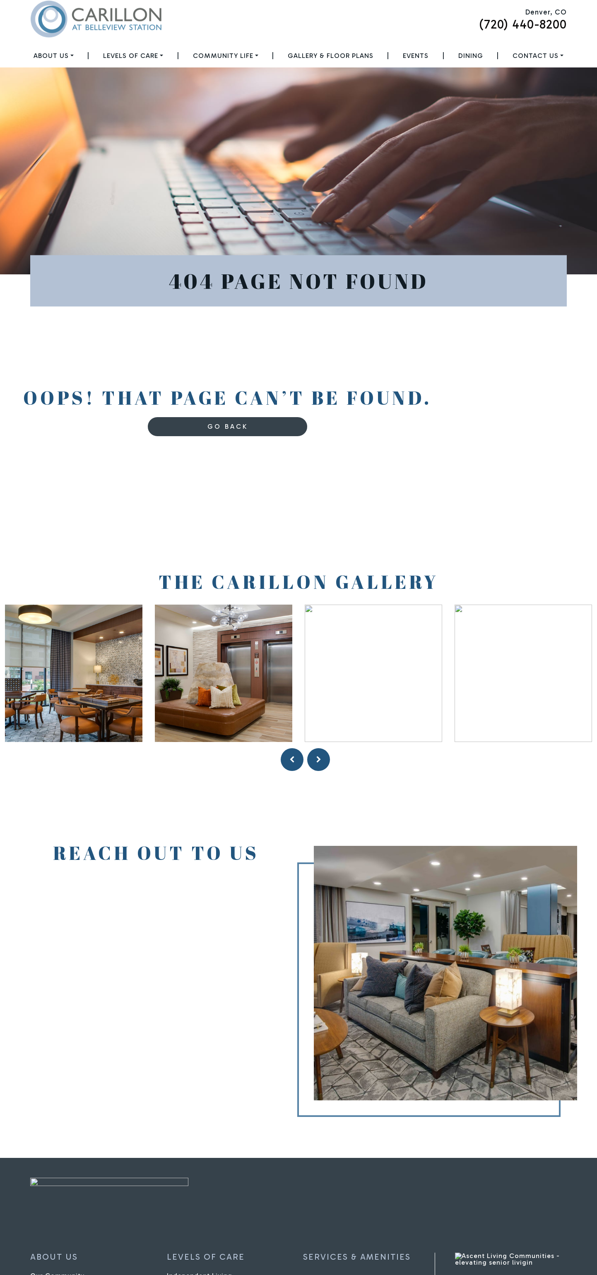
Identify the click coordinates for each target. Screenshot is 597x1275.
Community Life (223, 56)
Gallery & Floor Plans (330, 56)
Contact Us (535, 56)
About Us (51, 56)
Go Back (227, 426)
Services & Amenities (357, 1257)
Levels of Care (130, 56)
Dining (470, 56)
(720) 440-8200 (523, 24)
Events (415, 56)
